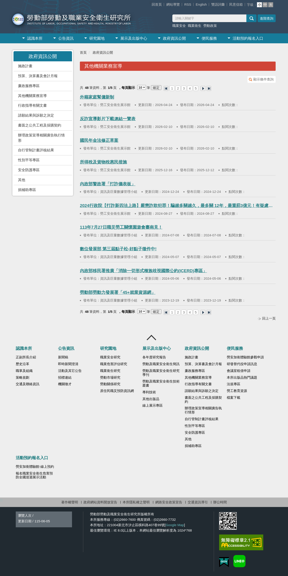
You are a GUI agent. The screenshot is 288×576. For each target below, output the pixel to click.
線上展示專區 (152, 405)
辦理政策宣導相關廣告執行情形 (41, 137)
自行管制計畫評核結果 (36, 150)
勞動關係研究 (110, 384)
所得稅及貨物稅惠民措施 (103, 162)
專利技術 (149, 392)
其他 (21, 180)
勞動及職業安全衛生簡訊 (161, 364)
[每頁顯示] (141, 87)
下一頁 (202, 88)
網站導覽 (173, 4)
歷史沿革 (22, 364)
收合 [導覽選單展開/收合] (151, 337)
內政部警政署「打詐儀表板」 (107, 184)
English (201, 4)
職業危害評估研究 (113, 364)
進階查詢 (266, 18)
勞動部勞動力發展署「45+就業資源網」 (117, 292)
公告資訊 (66, 38)
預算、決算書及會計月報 (38, 76)
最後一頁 (208, 88)
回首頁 (157, 4)
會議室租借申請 (238, 371)
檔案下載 (233, 397)
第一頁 (166, 88)
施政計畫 (25, 66)
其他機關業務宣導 (32, 96)
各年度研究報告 (154, 357)
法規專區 (233, 384)
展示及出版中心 (133, 38)
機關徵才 (65, 384)
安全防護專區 (29, 170)
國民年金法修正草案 (99, 140)
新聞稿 (63, 357)
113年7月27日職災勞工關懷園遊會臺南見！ (121, 227)
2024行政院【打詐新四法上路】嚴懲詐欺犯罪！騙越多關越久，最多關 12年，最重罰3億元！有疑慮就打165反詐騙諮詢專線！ (178, 205)
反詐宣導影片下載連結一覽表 (107, 118)
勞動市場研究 (110, 377)
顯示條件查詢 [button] (263, 79)
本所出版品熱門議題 (242, 377)
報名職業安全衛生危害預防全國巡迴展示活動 (34, 475)
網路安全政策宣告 (168, 502)
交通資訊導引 (198, 502)
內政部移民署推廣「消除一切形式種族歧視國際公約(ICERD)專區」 (143, 270)
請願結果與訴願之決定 (36, 115)
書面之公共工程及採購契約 (39, 125)
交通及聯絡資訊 (27, 384)
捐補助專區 (27, 190)
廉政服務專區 (29, 86)
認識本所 (35, 38)
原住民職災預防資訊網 (117, 391)
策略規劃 (22, 377)
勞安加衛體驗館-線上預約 (35, 466)
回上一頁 (269, 318)
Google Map (175, 525)
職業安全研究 (110, 357)
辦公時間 (220, 502)
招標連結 (65, 377)
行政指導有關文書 (32, 105)
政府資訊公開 (174, 38)
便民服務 (209, 38)
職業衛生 (194, 26)
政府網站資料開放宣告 (100, 502)
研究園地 (97, 38)
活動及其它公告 (70, 371)
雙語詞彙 (218, 4)
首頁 (83, 52)
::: (150, 2)
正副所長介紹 (26, 357)
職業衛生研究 (110, 371)
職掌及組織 (24, 371)
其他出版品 (150, 399)
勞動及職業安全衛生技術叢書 (161, 383)
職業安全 (179, 26)
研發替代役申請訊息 (242, 364)
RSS (187, 4)
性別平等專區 (29, 160)
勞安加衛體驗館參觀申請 (245, 357)
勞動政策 (210, 26)
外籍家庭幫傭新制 (97, 97)
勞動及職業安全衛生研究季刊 (161, 373)
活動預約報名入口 (248, 38)
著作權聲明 (69, 502)
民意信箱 (236, 4)
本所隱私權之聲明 (136, 502)
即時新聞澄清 (68, 364)
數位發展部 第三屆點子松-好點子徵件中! (118, 249)
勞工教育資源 (237, 391)
